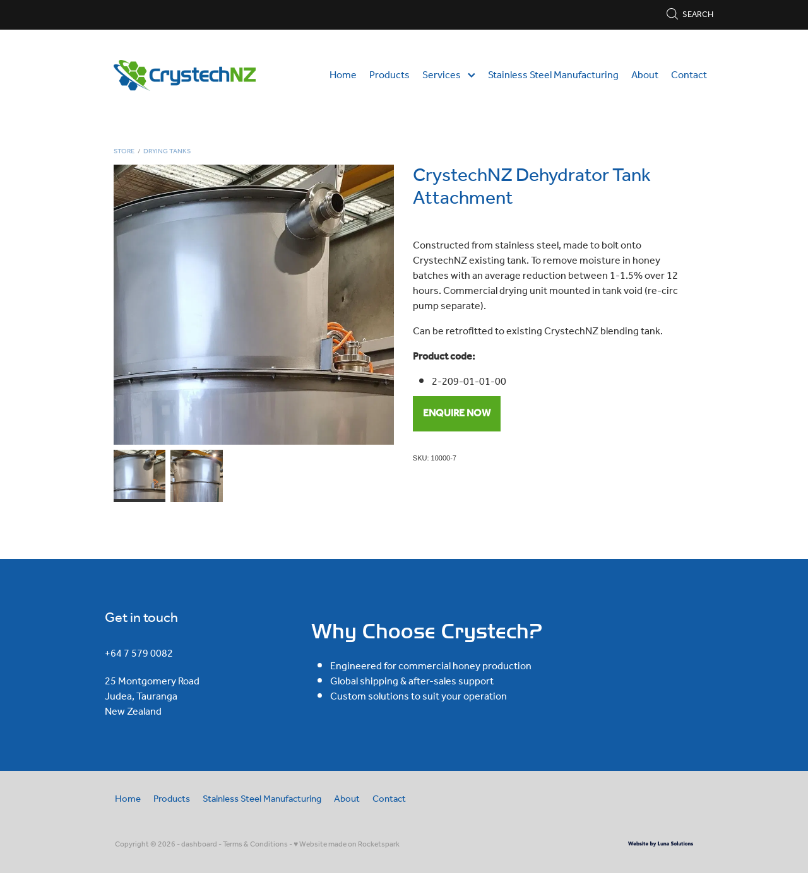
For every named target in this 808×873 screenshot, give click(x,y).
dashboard (199, 844)
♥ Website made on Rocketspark (347, 844)
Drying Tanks (167, 151)
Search (689, 15)
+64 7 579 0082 (139, 654)
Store (124, 151)
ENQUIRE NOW (456, 413)
